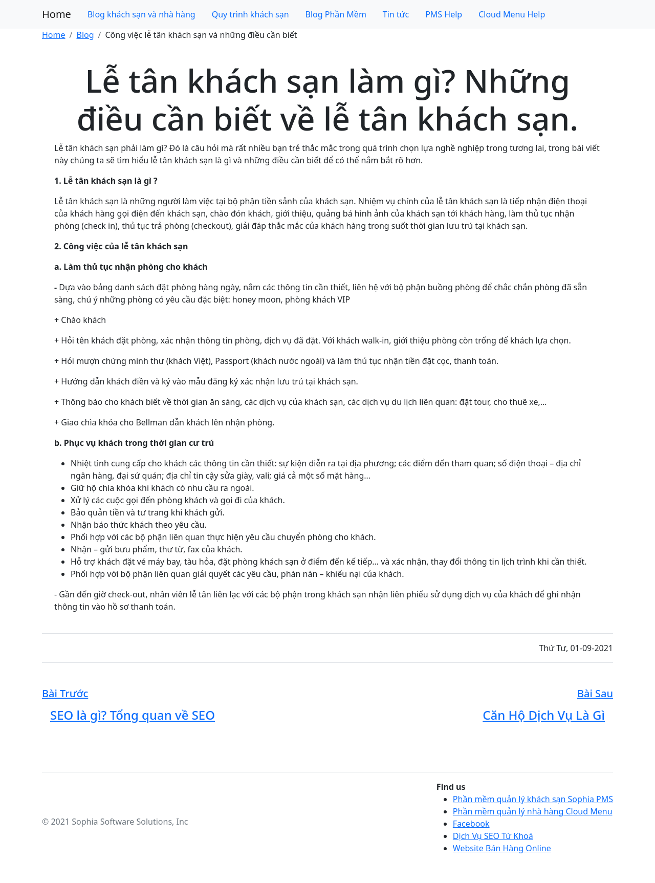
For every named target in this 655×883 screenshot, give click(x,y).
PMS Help (443, 14)
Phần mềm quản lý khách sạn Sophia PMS (533, 799)
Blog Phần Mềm (335, 14)
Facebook (471, 823)
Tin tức (396, 14)
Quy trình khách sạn (250, 14)
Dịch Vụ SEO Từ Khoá (493, 836)
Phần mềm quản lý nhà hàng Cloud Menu (533, 811)
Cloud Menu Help (511, 14)
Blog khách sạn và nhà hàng (141, 14)
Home (56, 14)
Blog (85, 34)
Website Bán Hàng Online (502, 848)
